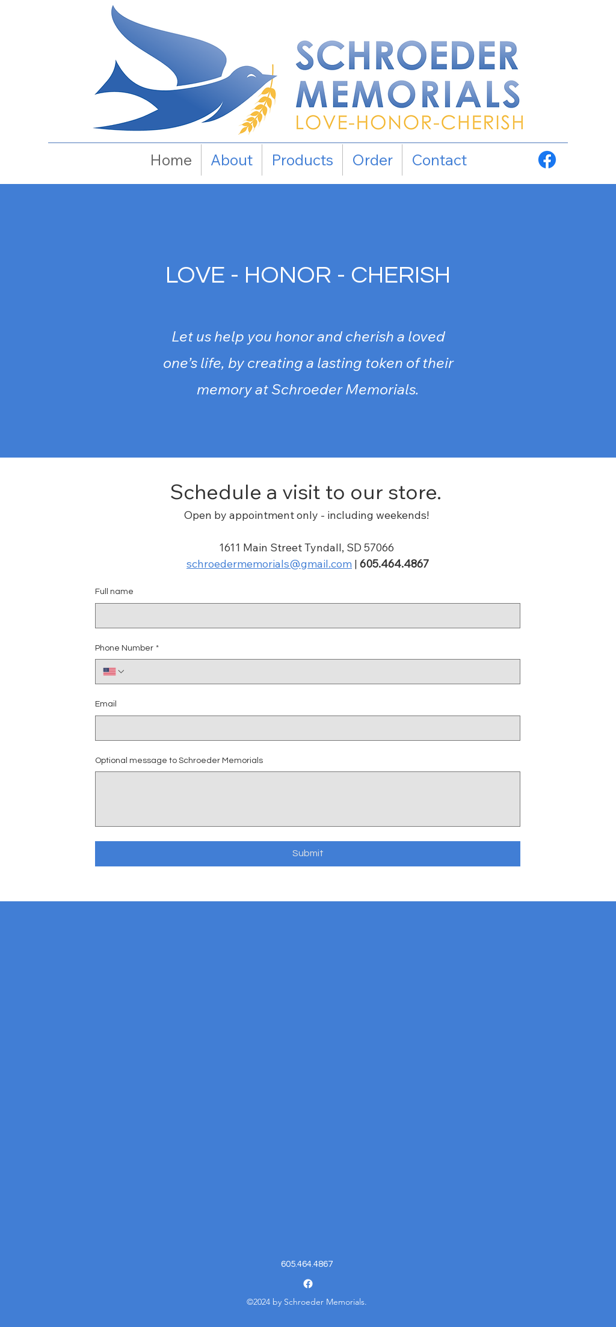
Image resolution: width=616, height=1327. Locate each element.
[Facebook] (547, 159)
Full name (114, 591)
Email (106, 704)
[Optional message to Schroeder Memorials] (308, 799)
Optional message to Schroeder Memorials (179, 760)
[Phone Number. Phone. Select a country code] (114, 671)
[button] (302, 160)
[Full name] (304, 616)
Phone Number (127, 649)
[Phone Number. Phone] (319, 672)
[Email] (304, 728)
